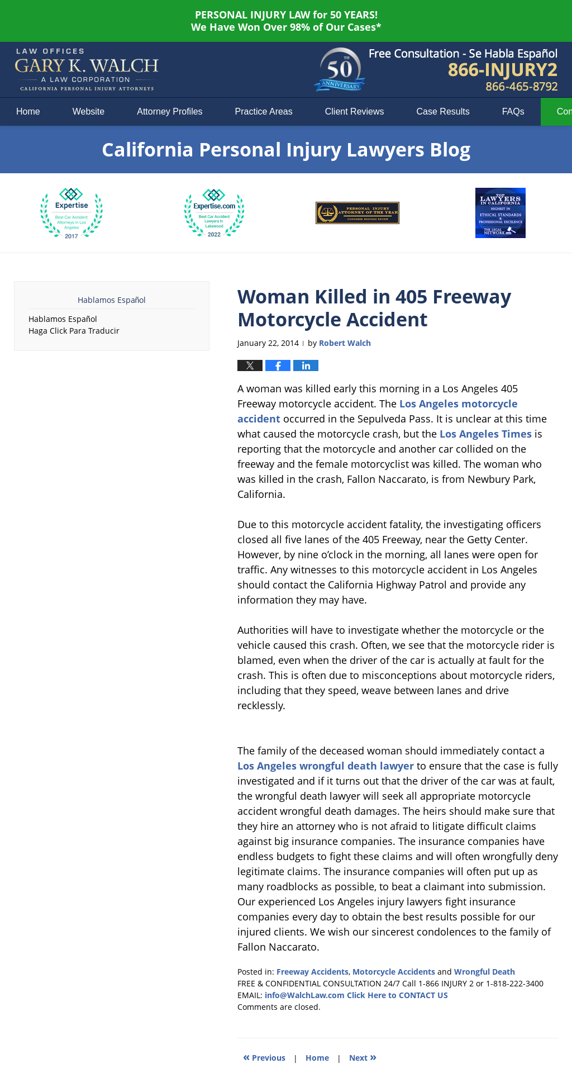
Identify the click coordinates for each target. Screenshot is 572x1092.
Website (89, 111)
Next (362, 1056)
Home (28, 111)
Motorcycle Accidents (393, 971)
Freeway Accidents (313, 971)
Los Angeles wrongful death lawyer (325, 765)
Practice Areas (264, 111)
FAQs (513, 111)
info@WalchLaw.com (305, 995)
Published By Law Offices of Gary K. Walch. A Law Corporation (463, 70)
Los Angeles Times (486, 433)
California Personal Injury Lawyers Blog (86, 70)
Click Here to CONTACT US (397, 995)
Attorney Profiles (169, 111)
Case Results (443, 111)
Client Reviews (354, 111)
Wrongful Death (484, 971)
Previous (264, 1056)
